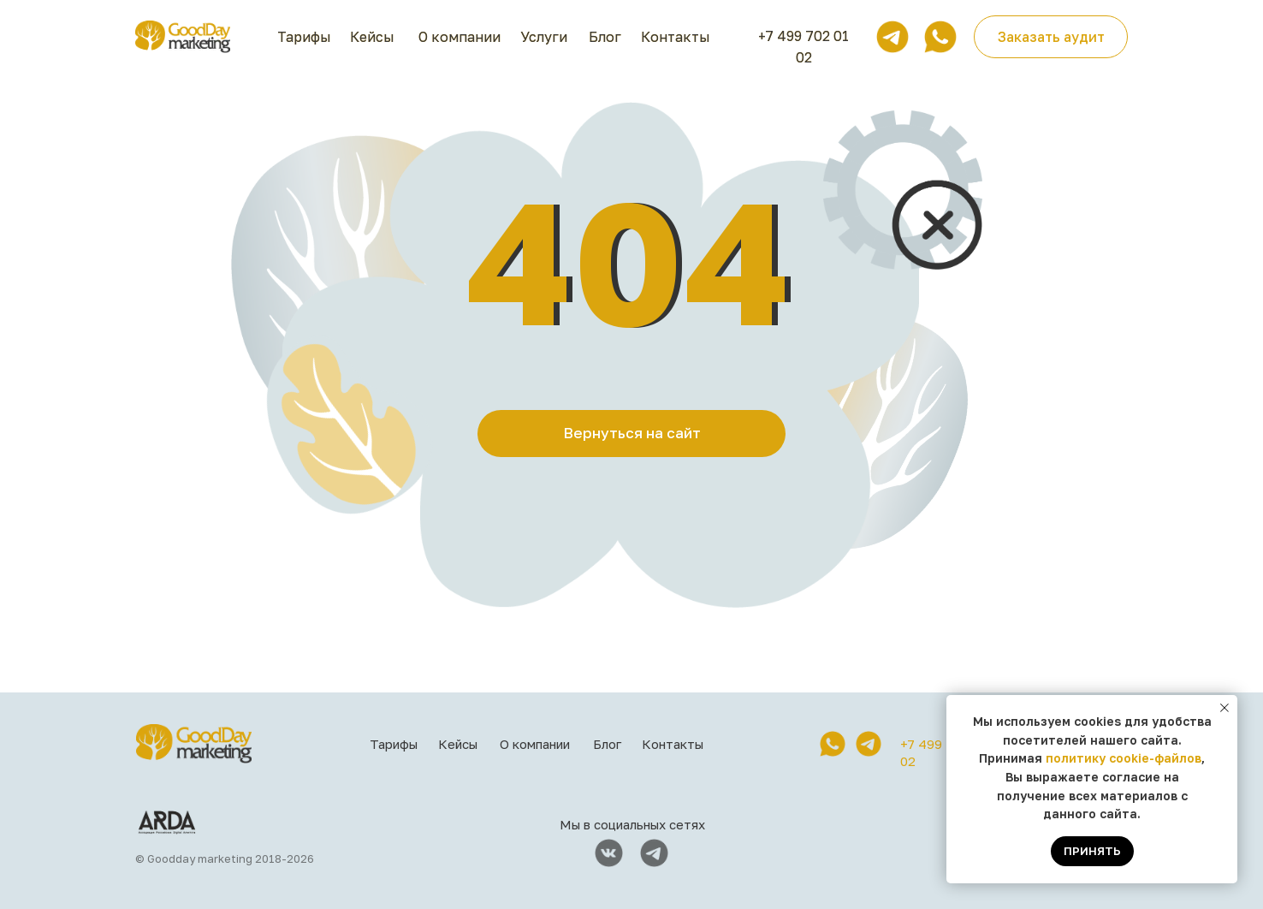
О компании (459, 36)
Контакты (675, 36)
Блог (605, 36)
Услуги (543, 36)
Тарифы (304, 36)
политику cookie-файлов (1123, 758)
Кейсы (372, 36)
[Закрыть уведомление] (1224, 707)
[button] (1051, 36)
